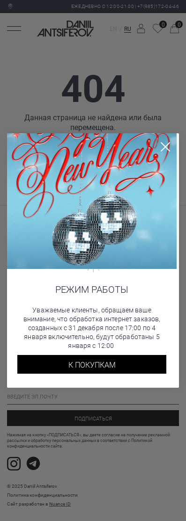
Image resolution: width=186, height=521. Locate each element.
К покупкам (92, 364)
